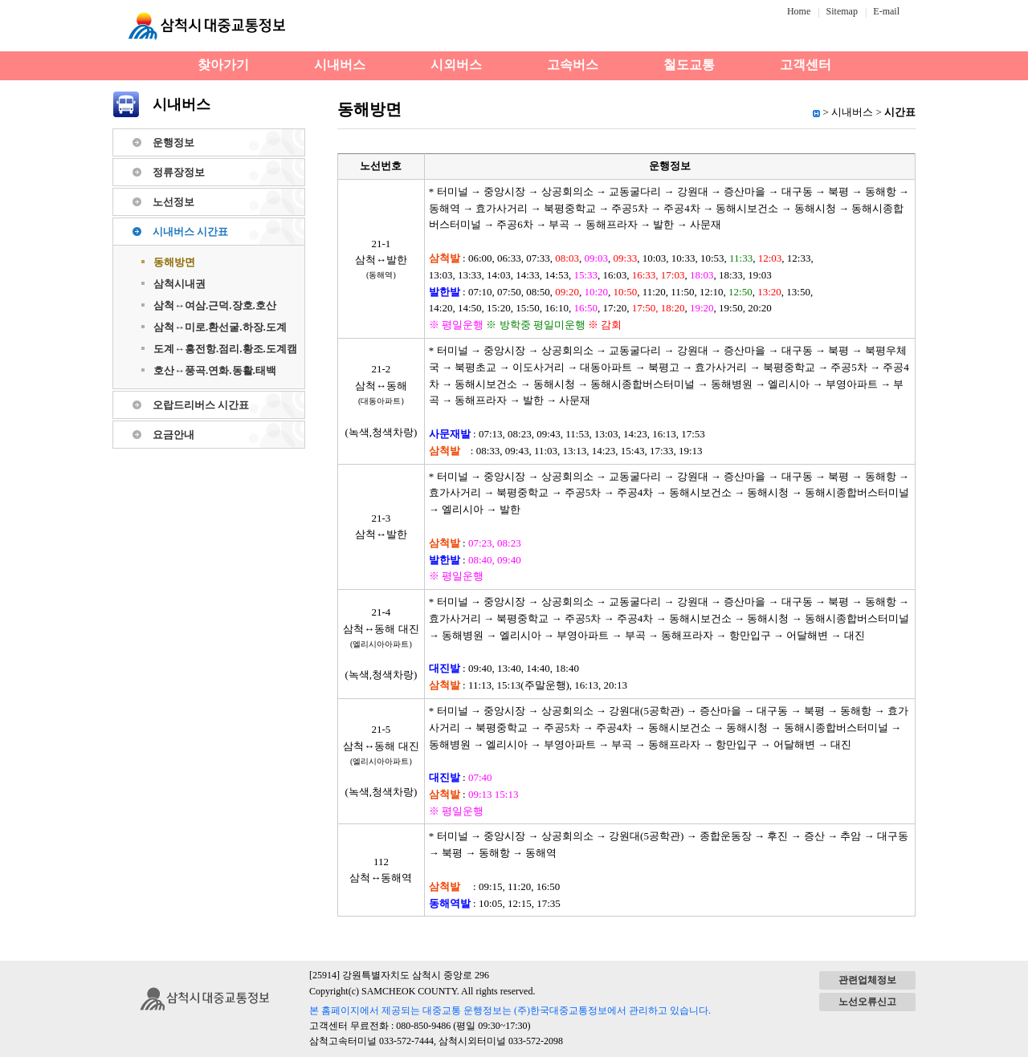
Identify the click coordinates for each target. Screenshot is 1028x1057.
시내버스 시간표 (190, 232)
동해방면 (174, 262)
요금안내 (173, 435)
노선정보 (173, 202)
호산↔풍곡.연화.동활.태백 (214, 370)
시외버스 (456, 64)
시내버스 (339, 64)
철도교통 (689, 64)
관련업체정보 (867, 980)
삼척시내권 (179, 284)
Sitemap (842, 11)
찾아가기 (223, 64)
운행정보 (173, 142)
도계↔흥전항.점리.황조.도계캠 (225, 349)
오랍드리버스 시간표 (201, 405)
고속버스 (572, 64)
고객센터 (805, 64)
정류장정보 (179, 172)
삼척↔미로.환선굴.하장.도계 (220, 327)
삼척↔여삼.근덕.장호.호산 (214, 305)
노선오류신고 (867, 1001)
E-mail (886, 11)
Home (798, 11)
